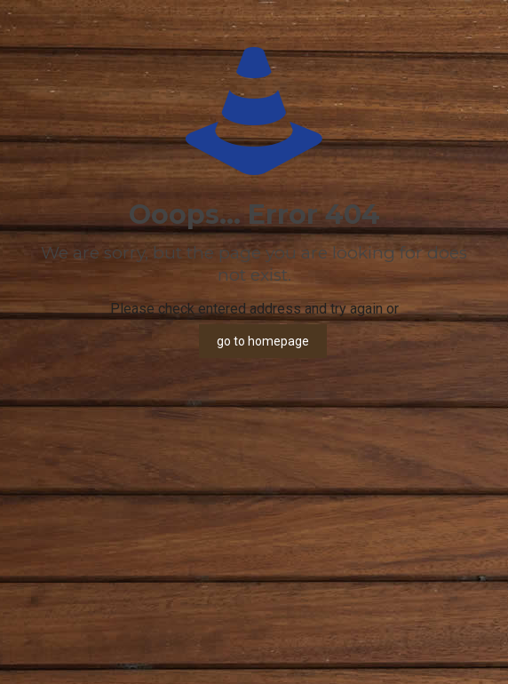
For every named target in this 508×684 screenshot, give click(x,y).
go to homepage (263, 341)
